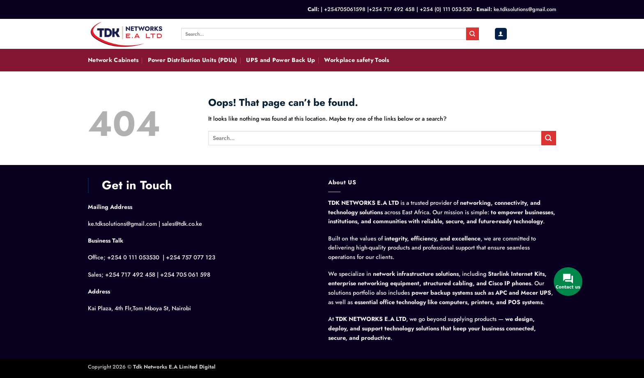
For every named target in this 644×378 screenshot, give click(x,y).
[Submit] (472, 33)
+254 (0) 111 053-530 (446, 9)
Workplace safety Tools (356, 60)
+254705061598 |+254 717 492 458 (369, 9)
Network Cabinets (113, 60)
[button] (500, 34)
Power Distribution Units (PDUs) (192, 60)
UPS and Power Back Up (280, 60)
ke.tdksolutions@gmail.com (525, 9)
